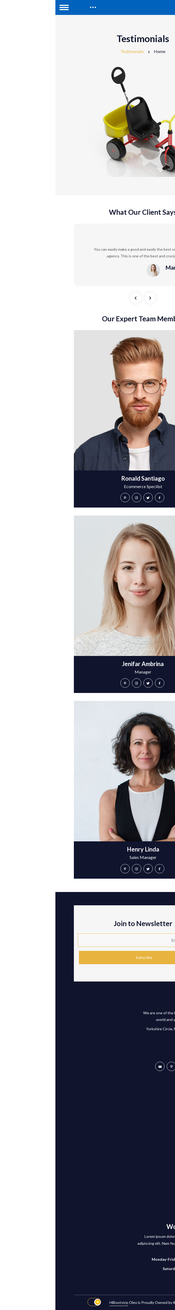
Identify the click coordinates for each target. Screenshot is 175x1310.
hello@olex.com (136, 1050)
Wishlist (150, 1130)
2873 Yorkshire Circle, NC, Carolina (120, 1029)
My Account (146, 1092)
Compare (149, 1120)
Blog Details (146, 1183)
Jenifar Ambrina (87, 663)
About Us (148, 1174)
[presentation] (80, 298)
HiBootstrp (63, 1302)
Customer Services (141, 1111)
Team (152, 1211)
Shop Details (146, 1192)
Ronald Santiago (87, 478)
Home (104, 51)
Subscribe (88, 957)
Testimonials (76, 51)
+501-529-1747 (135, 1039)
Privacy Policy (145, 1139)
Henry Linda (87, 849)
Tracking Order (144, 1102)
